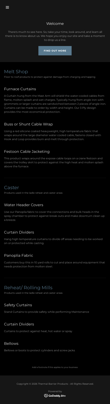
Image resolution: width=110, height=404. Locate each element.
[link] (55, 395)
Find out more (55, 50)
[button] (15, 7)
